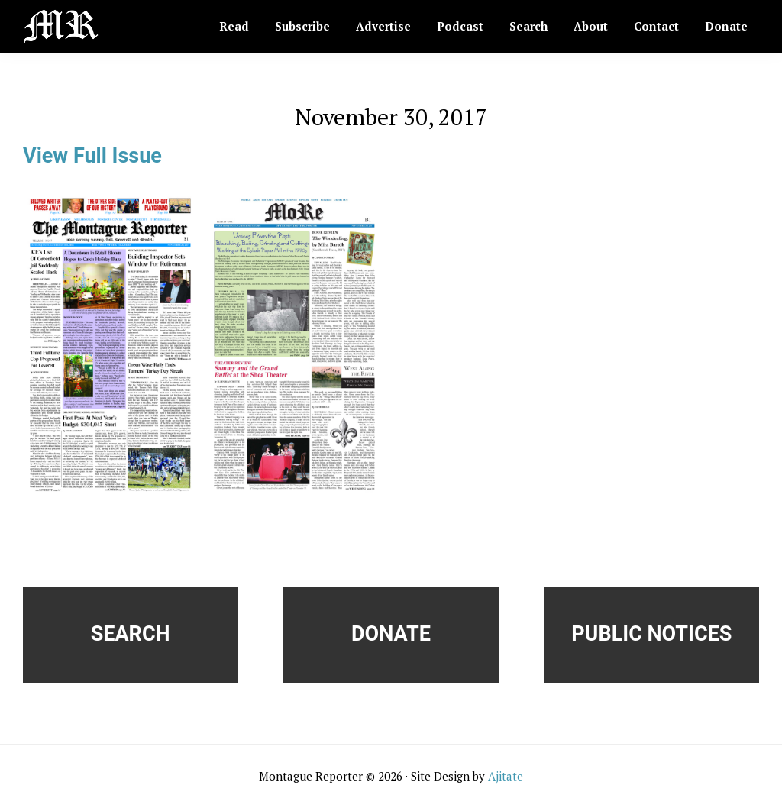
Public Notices (651, 634)
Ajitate (505, 776)
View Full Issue (92, 156)
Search (130, 634)
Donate (391, 634)
